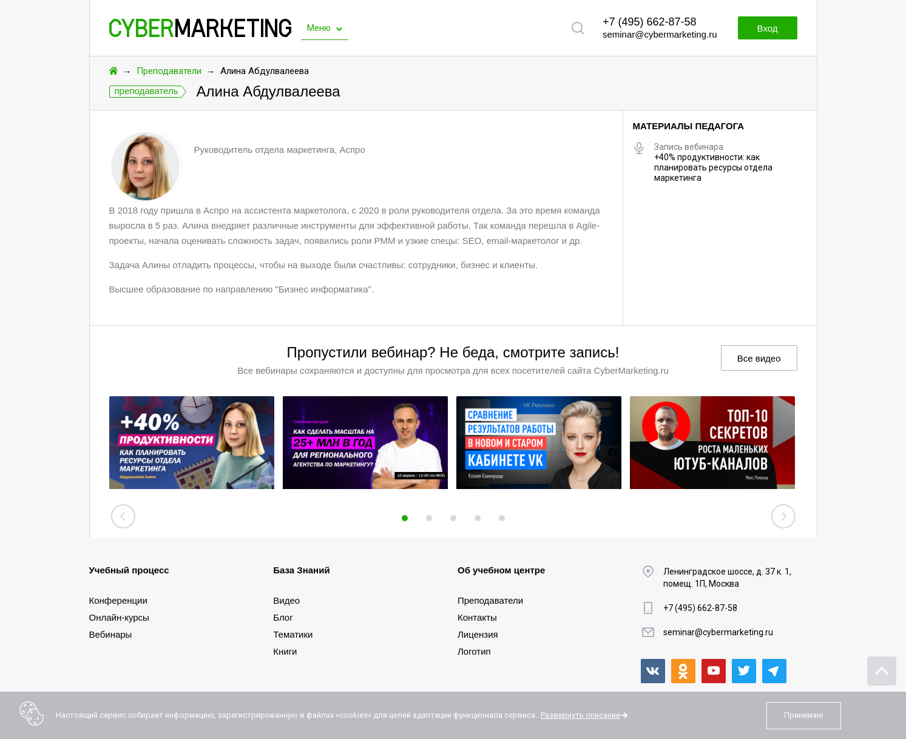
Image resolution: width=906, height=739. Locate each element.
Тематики (293, 634)
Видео (286, 600)
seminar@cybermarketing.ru (660, 34)
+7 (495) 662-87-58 (650, 22)
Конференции (118, 600)
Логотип (474, 651)
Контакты (477, 617)
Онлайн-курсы (119, 617)
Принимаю (803, 715)
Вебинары (110, 634)
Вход (767, 28)
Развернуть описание (580, 715)
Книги (285, 651)
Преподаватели (169, 71)
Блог (282, 617)
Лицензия (478, 634)
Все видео (759, 358)
